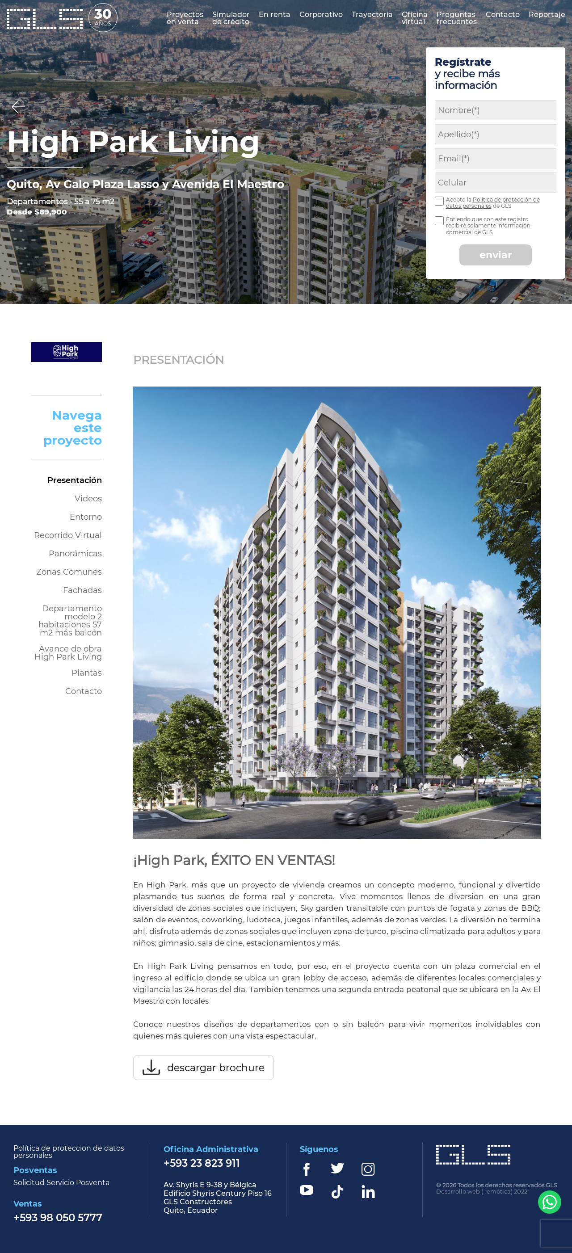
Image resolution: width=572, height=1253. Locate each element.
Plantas (87, 673)
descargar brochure (216, 1068)
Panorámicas (75, 554)
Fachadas (82, 590)
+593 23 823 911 (202, 1163)
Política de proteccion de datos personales (68, 1152)
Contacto (83, 691)
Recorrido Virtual (68, 535)
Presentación (74, 480)
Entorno (86, 517)
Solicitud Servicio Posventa (61, 1183)
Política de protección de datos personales (493, 202)
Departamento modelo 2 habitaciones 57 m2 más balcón (70, 620)
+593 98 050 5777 (57, 1218)
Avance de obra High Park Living (68, 652)
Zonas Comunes (69, 572)
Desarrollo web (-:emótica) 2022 (481, 1192)
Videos (88, 499)
